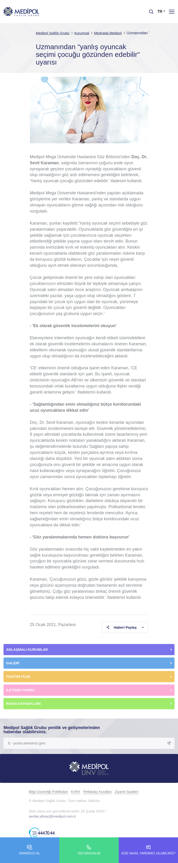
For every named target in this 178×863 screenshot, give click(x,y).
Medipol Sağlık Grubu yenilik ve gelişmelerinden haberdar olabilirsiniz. (51, 730)
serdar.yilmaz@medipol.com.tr (52, 816)
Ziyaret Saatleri (126, 792)
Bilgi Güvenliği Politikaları (48, 792)
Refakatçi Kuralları (97, 792)
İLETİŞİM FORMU (20, 690)
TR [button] (159, 12)
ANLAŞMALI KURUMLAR (27, 649)
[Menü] (172, 11)
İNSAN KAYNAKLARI (24, 703)
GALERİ (12, 663)
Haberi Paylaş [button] (121, 627)
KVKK (75, 792)
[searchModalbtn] (149, 10)
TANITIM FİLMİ (18, 676)
